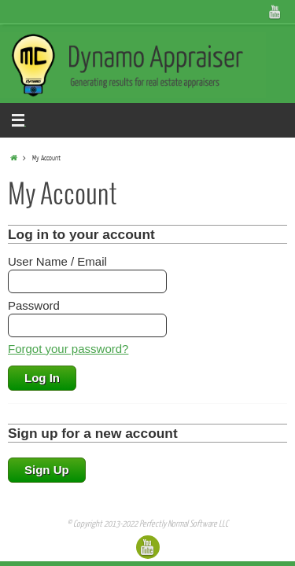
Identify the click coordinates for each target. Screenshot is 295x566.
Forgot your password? (68, 348)
